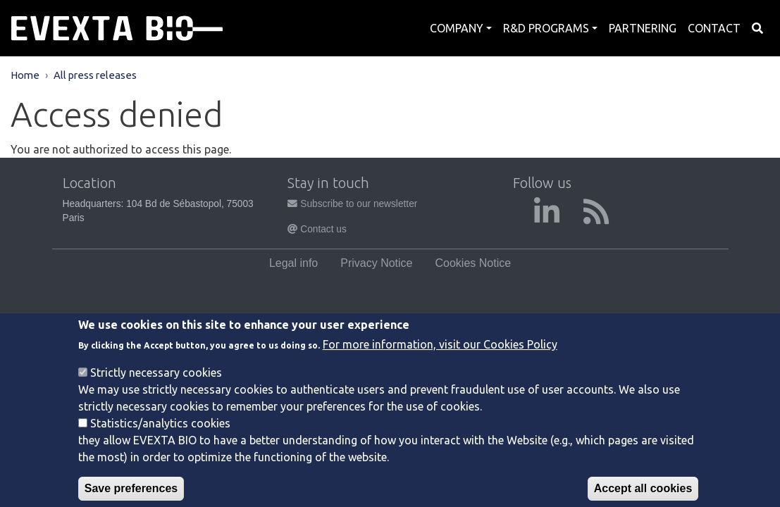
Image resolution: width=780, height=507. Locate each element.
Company (456, 28)
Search (757, 28)
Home (25, 75)
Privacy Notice (376, 263)
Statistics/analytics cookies (160, 433)
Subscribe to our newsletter (352, 204)
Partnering (642, 28)
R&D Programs (546, 28)
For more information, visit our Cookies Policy (440, 355)
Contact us (316, 229)
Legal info (293, 263)
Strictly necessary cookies (156, 383)
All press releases (95, 75)
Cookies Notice (473, 263)
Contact (714, 28)
